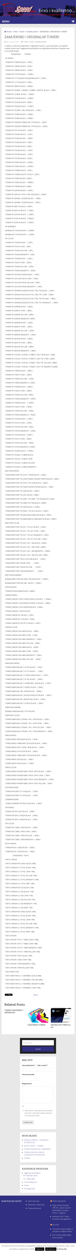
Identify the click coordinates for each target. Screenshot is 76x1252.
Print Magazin (59, 1201)
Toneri (22, 31)
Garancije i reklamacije (36, 1204)
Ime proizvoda (28, 1074)
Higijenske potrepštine (32, 1173)
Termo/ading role (30, 1182)
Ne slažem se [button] (50, 1249)
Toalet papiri (30, 1179)
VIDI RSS (55, 1225)
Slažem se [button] (39, 1249)
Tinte (15, 31)
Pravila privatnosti (34, 1208)
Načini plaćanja (33, 1201)
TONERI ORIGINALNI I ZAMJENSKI (37, 1149)
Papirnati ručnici (32, 1175)
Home (7, 31)
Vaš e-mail (42, 1065)
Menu (6, 21)
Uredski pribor (32, 31)
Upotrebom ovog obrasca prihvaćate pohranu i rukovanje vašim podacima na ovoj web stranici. (38, 1113)
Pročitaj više (62, 1249)
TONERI (27, 1158)
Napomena (27, 1084)
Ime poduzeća (28, 1065)
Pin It (36, 995)
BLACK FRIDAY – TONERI (33, 1146)
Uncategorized (29, 1188)
